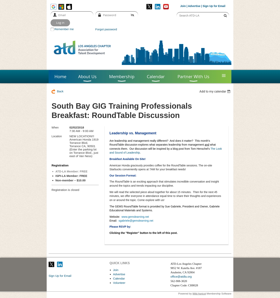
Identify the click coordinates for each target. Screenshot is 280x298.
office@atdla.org (181, 276)
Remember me (64, 29)
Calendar (119, 278)
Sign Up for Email (60, 275)
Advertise (194, 6)
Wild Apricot (199, 293)
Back (60, 91)
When (55, 127)
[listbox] (215, 91)
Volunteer (119, 282)
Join (183, 6)
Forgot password (106, 29)
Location (57, 136)
